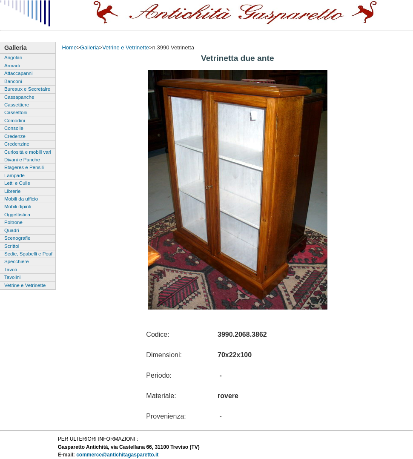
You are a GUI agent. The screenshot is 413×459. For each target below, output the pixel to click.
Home (69, 47)
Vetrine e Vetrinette (125, 47)
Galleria (89, 47)
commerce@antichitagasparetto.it (117, 455)
